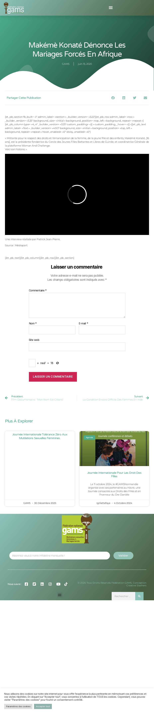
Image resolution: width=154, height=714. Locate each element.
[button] (111, 7)
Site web (34, 340)
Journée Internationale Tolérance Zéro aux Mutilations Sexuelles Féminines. (39, 436)
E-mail (83, 323)
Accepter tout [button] (43, 706)
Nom (33, 323)
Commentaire (38, 290)
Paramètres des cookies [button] (18, 706)
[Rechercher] (139, 596)
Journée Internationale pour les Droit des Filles (114, 474)
